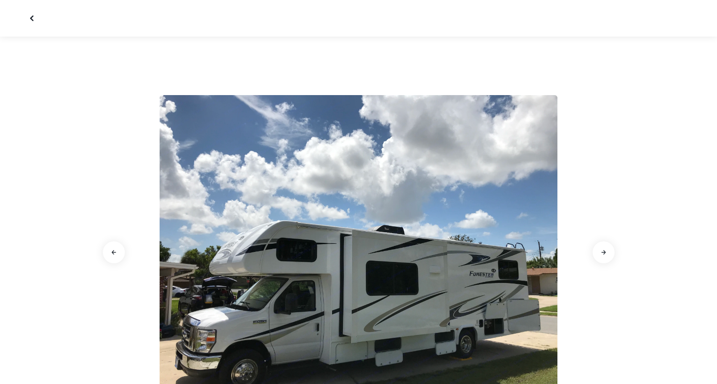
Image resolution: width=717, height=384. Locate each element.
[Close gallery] (33, 18)
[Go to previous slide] (114, 252)
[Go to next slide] (604, 252)
